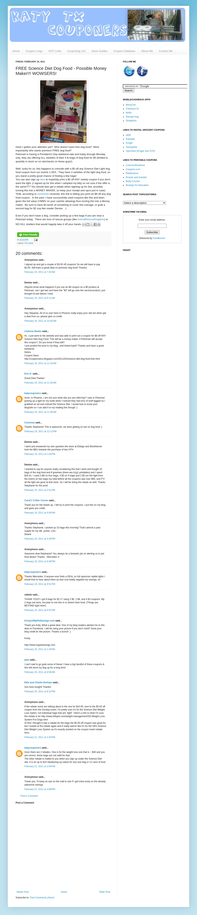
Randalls (130, 139)
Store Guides (99, 51)
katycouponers (32, 393)
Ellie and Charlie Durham (38, 682)
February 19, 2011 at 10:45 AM (40, 321)
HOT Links (55, 51)
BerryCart (131, 104)
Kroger (129, 143)
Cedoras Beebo (33, 331)
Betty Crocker (133, 181)
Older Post (104, 892)
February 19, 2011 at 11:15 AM (40, 363)
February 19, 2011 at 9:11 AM (39, 298)
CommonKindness (135, 165)
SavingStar (131, 147)
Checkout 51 (132, 108)
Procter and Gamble (136, 177)
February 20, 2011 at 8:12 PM (39, 691)
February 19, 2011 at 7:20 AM (39, 272)
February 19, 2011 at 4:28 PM (39, 538)
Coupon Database (124, 51)
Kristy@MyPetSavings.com (39, 620)
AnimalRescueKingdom (90, 219)
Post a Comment (29, 796)
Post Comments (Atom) (42, 897)
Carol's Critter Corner (36, 500)
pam (26, 659)
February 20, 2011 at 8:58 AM (39, 672)
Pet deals (29, 243)
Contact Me (166, 51)
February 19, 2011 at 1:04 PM (39, 454)
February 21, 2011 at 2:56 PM (39, 766)
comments (43, 193)
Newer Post (23, 892)
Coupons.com (133, 169)
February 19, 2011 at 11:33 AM (40, 382)
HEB (128, 135)
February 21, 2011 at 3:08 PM (39, 789)
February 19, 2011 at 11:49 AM (40, 412)
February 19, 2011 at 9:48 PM (39, 561)
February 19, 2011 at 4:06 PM (39, 512)
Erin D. (28, 373)
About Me (147, 51)
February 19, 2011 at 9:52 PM (39, 610)
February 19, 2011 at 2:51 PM (39, 490)
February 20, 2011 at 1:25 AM (39, 649)
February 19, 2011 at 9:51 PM (39, 584)
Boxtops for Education (137, 185)
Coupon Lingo (34, 51)
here (43, 179)
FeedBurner (159, 238)
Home (16, 51)
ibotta (128, 112)
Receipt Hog (132, 116)
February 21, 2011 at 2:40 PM (39, 737)
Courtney (29, 422)
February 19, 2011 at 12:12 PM (40, 431)
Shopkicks (131, 120)
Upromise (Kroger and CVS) (140, 151)
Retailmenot (132, 173)
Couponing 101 (76, 51)
